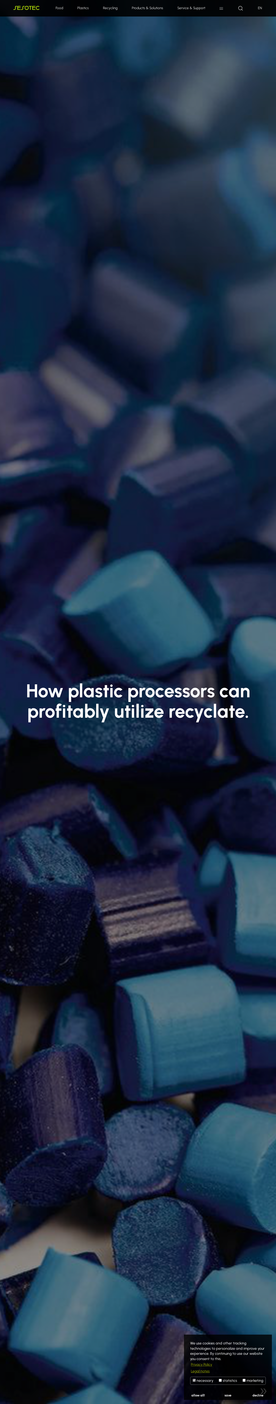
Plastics (83, 8)
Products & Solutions (147, 8)
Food (59, 8)
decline (257, 1395)
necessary (203, 1380)
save (228, 1395)
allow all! (198, 1395)
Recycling (110, 8)
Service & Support (191, 8)
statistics (228, 1380)
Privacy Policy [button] (201, 1364)
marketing (253, 1380)
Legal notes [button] (200, 1371)
